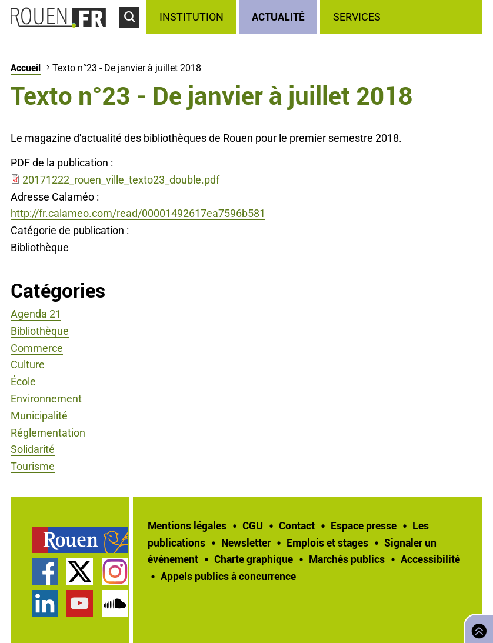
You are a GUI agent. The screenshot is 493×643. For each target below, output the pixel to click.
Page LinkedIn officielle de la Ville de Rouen (45, 603)
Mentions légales (187, 525)
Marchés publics (347, 559)
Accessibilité (430, 559)
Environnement (46, 398)
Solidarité (33, 449)
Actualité (278, 16)
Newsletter (246, 542)
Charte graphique (253, 559)
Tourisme (33, 466)
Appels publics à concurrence (228, 576)
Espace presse (364, 525)
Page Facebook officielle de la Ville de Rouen (45, 571)
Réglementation (48, 433)
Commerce (37, 348)
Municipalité (39, 415)
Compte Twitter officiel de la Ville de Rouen (79, 571)
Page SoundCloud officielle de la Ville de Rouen (115, 603)
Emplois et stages (327, 542)
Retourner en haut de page (476, 627)
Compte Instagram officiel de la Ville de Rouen (115, 571)
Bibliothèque (40, 331)
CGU (252, 525)
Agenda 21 (36, 314)
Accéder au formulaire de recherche (132, 33)
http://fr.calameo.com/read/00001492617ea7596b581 (138, 213)
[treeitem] (192, 17)
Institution (191, 17)
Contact (297, 525)
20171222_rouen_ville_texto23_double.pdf (120, 180)
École (23, 381)
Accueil (26, 67)
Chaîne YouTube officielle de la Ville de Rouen (79, 603)
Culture (28, 364)
